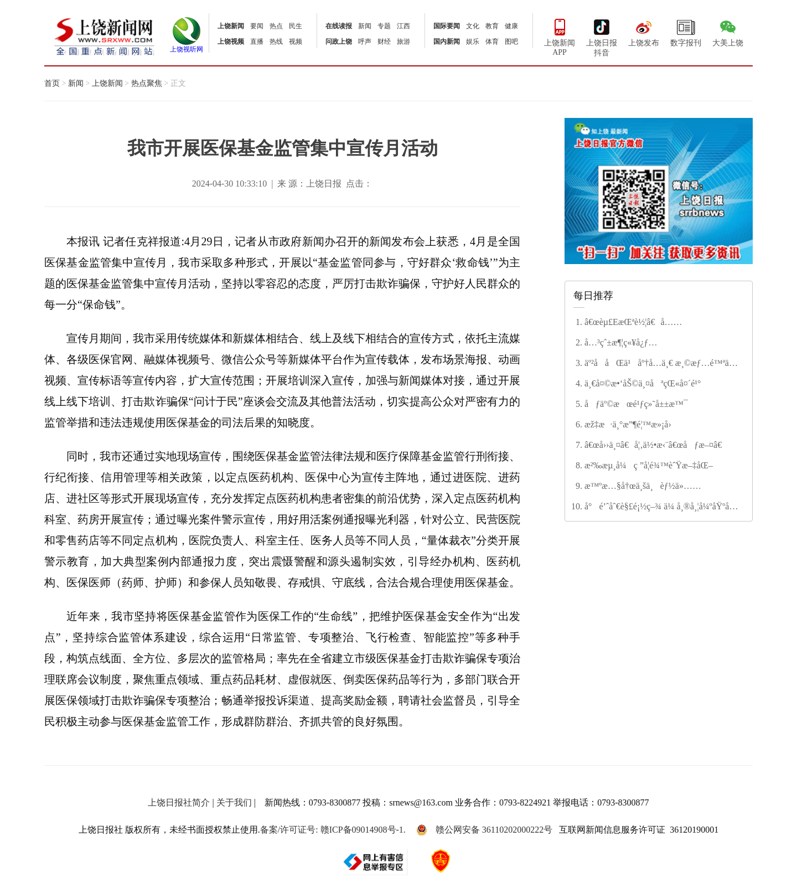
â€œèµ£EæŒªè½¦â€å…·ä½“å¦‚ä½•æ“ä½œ (629, 322)
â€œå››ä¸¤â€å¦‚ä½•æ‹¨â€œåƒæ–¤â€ (655, 445)
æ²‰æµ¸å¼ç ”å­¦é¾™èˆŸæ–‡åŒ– (648, 465)
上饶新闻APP (559, 36)
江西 (403, 26)
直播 (256, 41)
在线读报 (338, 26)
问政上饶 (338, 41)
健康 (511, 26)
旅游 (403, 41)
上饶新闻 (231, 26)
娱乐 (472, 41)
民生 (295, 26)
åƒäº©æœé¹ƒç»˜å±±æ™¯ (636, 404)
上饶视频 (231, 41)
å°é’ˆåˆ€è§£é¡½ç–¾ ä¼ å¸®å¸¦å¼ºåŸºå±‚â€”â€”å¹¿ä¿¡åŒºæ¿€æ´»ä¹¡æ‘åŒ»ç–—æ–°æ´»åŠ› (659, 507)
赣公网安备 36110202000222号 (484, 829)
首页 (52, 83)
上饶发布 (643, 31)
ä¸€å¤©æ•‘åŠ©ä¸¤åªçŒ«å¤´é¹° (642, 383)
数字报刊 (685, 31)
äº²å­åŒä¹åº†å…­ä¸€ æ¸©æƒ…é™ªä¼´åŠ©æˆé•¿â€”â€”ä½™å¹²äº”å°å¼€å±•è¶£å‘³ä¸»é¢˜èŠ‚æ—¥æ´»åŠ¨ (661, 363)
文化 (472, 26)
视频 (295, 41)
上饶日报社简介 (179, 802)
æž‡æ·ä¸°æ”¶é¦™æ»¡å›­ (627, 424)
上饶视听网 (186, 46)
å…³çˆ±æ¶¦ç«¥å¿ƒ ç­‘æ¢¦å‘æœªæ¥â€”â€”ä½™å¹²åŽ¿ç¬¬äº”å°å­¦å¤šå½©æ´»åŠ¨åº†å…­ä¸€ (661, 343)
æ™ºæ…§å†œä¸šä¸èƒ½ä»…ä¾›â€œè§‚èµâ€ (638, 486)
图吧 (511, 41)
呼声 (364, 41)
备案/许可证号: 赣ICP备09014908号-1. (333, 829)
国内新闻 (446, 41)
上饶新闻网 (104, 35)
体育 (492, 41)
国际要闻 (446, 26)
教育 (492, 26)
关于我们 (234, 802)
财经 (384, 41)
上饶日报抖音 (601, 36)
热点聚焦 (146, 83)
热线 (276, 41)
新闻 (364, 26)
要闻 (256, 26)
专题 (384, 26)
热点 (276, 26)
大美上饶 (727, 31)
